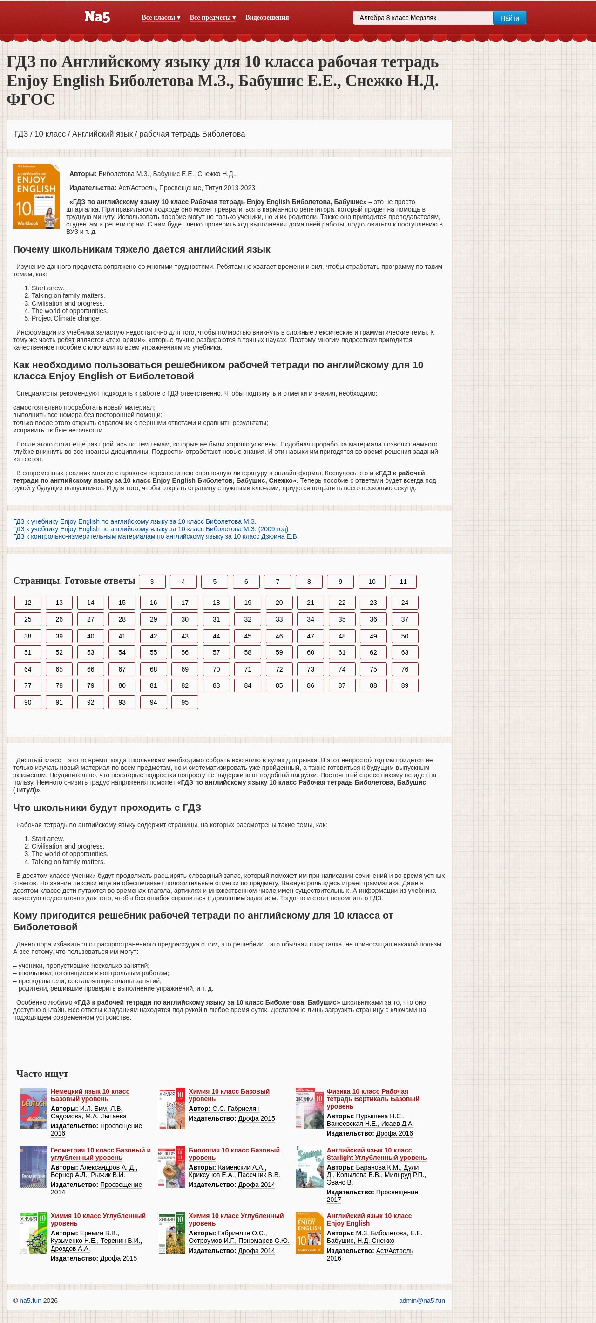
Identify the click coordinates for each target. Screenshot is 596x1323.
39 (59, 636)
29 (153, 619)
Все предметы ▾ (213, 17)
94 (153, 702)
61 (342, 652)
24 (405, 602)
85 (279, 685)
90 (28, 702)
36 (373, 619)
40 (91, 636)
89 (405, 685)
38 (28, 636)
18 (216, 602)
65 (59, 669)
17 (185, 602)
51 (28, 652)
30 (185, 619)
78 (59, 685)
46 (279, 636)
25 (28, 619)
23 (373, 602)
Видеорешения (267, 17)
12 (28, 602)
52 (59, 652)
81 (153, 685)
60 (310, 652)
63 (405, 652)
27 (91, 619)
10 (372, 581)
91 (59, 702)
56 (185, 652)
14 (91, 602)
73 (310, 669)
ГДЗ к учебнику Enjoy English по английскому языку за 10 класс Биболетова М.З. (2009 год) (151, 529)
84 (247, 685)
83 (216, 685)
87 (342, 685)
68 (153, 669)
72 (279, 669)
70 (216, 669)
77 (28, 685)
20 (279, 602)
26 (59, 619)
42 (153, 636)
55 (153, 652)
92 (91, 702)
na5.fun (30, 1300)
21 (310, 602)
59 (279, 652)
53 (91, 652)
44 (216, 636)
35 (342, 619)
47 (310, 636)
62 (373, 652)
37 (405, 619)
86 (310, 685)
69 (185, 669)
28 (122, 619)
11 (403, 581)
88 (373, 685)
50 (405, 636)
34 (310, 619)
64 (28, 669)
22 (342, 602)
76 (405, 669)
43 (185, 636)
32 (247, 619)
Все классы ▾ (161, 17)
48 (342, 636)
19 (247, 602)
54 (122, 652)
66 (91, 669)
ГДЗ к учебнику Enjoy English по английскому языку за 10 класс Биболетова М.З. (135, 521)
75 (373, 669)
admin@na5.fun (422, 1300)
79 (91, 685)
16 (153, 602)
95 (185, 702)
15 (122, 602)
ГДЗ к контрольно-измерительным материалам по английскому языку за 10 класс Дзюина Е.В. (156, 536)
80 (122, 685)
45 (247, 636)
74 (342, 669)
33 (279, 619)
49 (373, 636)
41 (122, 636)
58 (247, 652)
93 (122, 702)
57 (216, 652)
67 (122, 669)
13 (59, 602)
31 (216, 619)
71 (247, 669)
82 (185, 685)
